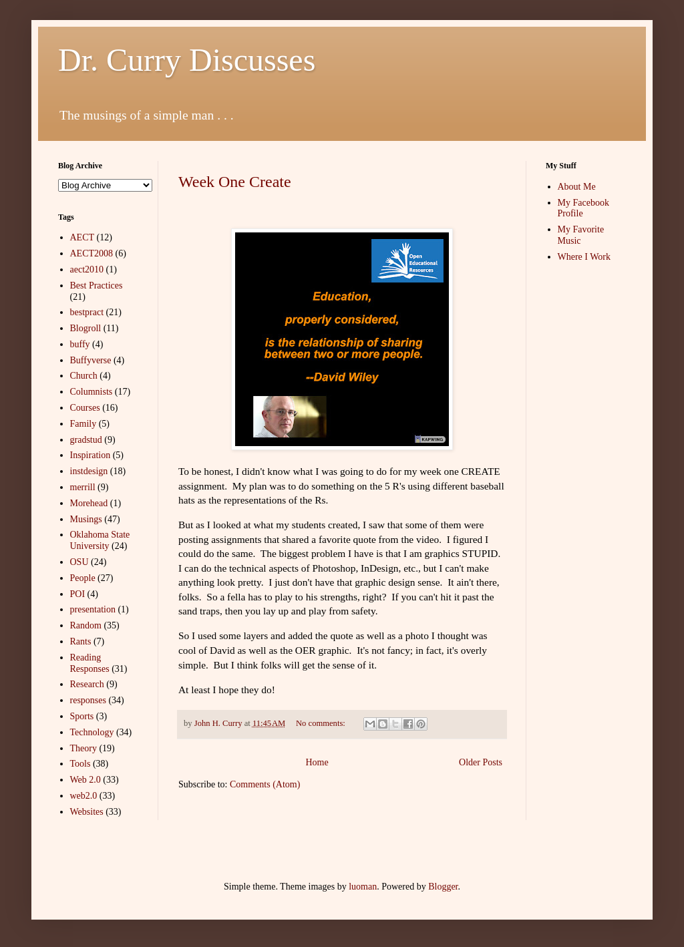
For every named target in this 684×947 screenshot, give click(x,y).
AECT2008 (92, 253)
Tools (80, 764)
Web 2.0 (85, 780)
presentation (93, 609)
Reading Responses (90, 663)
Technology (92, 732)
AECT (82, 237)
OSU (79, 562)
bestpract (87, 312)
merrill (83, 487)
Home (316, 762)
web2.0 (84, 796)
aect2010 (87, 269)
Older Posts (480, 762)
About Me (577, 187)
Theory (83, 748)
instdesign (89, 471)
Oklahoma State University (100, 540)
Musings (86, 519)
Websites (87, 812)
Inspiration (90, 455)
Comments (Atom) (265, 784)
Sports (82, 716)
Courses (85, 408)
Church (84, 376)
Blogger (443, 887)
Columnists (91, 392)
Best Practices (96, 285)
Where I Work (584, 257)
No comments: (321, 723)
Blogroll (86, 328)
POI (78, 594)
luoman (363, 887)
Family (83, 424)
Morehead (89, 503)
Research (87, 684)
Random (86, 625)
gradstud (86, 440)
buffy (80, 344)
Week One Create (234, 181)
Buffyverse (91, 360)
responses (88, 700)
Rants (81, 641)
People (83, 578)
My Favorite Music (581, 235)
